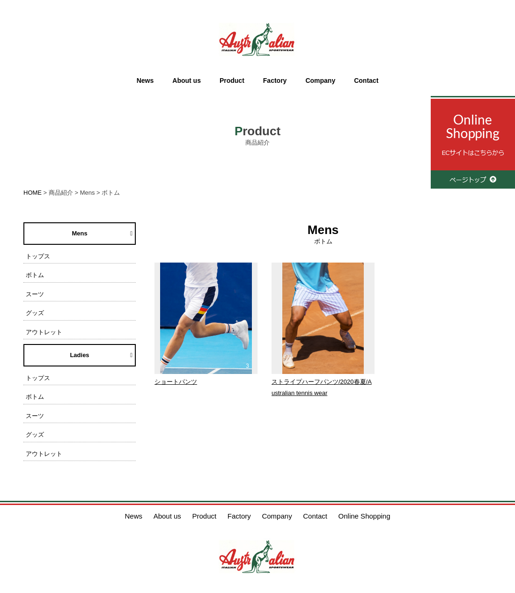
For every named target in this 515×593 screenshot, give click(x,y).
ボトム (35, 274)
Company (320, 80)
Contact (366, 80)
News (145, 80)
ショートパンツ (175, 381)
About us (186, 80)
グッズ (35, 312)
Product (232, 80)
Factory (275, 80)
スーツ (35, 294)
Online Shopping (364, 516)
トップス (38, 256)
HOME (32, 192)
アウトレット (44, 332)
